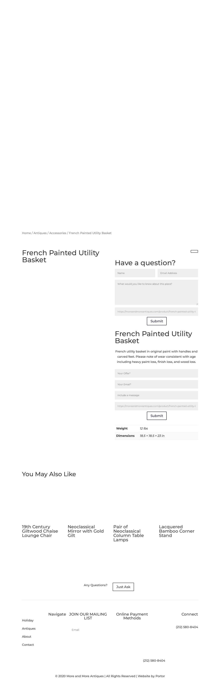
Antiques (40, 233)
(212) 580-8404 (154, 660)
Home (26, 233)
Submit (156, 321)
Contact (28, 645)
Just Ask (123, 587)
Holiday (28, 620)
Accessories (57, 233)
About (26, 636)
